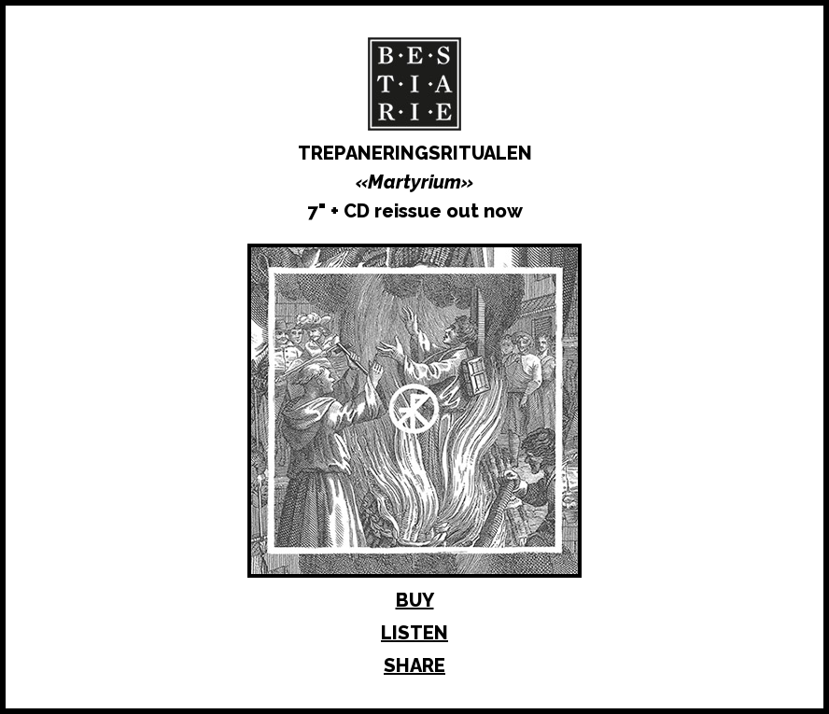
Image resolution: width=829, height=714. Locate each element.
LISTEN (414, 633)
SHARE (414, 665)
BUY (415, 600)
